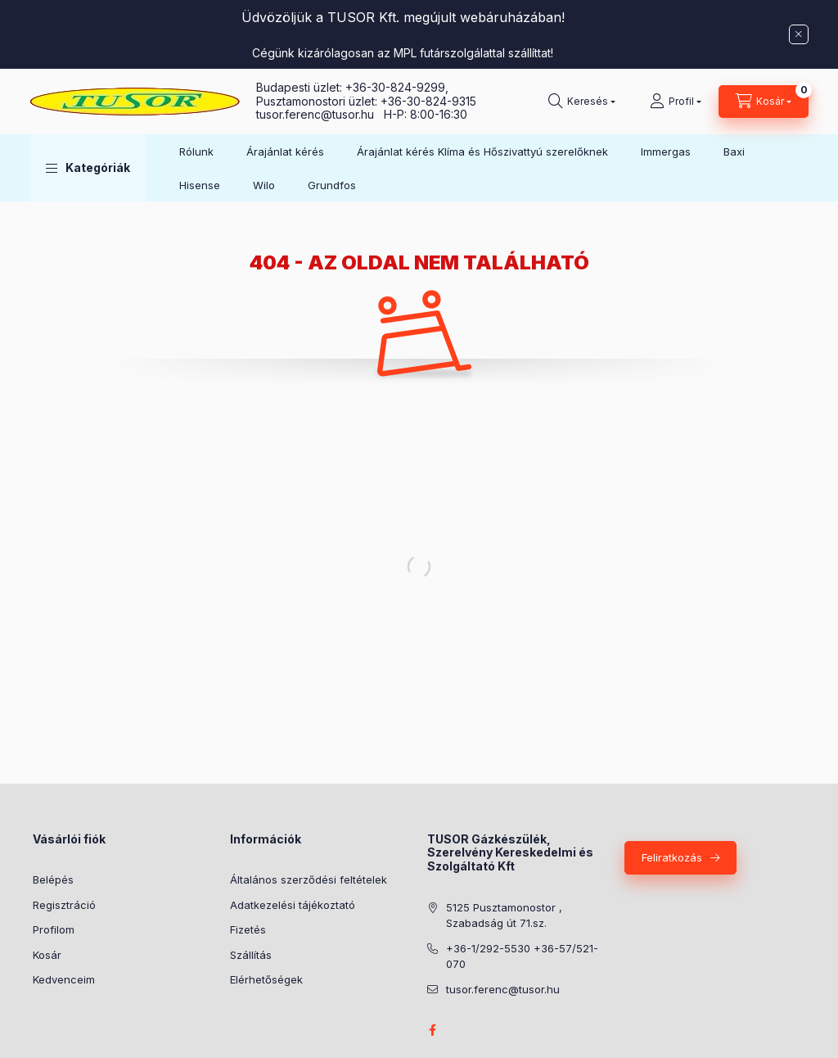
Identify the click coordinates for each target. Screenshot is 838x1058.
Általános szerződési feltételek (308, 879)
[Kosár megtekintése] (764, 101)
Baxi (734, 151)
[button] (87, 167)
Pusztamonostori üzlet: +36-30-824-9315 (366, 101)
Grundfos (332, 185)
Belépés (53, 879)
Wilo (264, 185)
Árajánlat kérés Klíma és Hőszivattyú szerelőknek (482, 151)
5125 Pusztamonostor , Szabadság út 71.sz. (504, 915)
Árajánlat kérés (285, 151)
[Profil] (676, 101)
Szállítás (251, 954)
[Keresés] (582, 101)
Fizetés (248, 929)
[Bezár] (799, 34)
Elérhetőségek (266, 979)
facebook (432, 1030)
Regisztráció (64, 904)
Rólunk (196, 151)
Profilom (53, 929)
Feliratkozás (672, 857)
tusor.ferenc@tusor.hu (320, 114)
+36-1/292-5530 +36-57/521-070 (522, 956)
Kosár (47, 954)
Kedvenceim (64, 979)
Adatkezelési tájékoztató (292, 904)
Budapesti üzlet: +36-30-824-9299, (354, 87)
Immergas (666, 151)
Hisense (199, 185)
